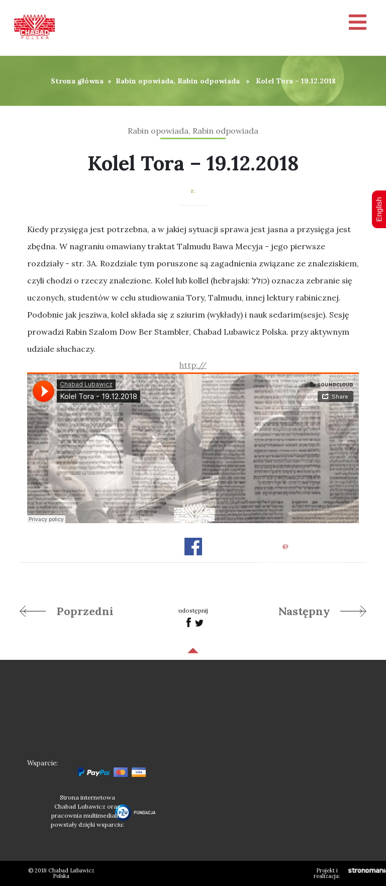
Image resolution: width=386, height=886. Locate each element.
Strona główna (77, 80)
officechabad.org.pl (298, 546)
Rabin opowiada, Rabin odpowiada (178, 80)
